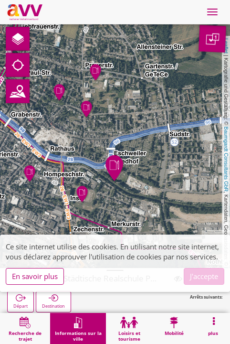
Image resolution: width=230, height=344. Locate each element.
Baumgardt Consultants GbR (226, 159)
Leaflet (226, 46)
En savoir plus (35, 276)
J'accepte (204, 276)
